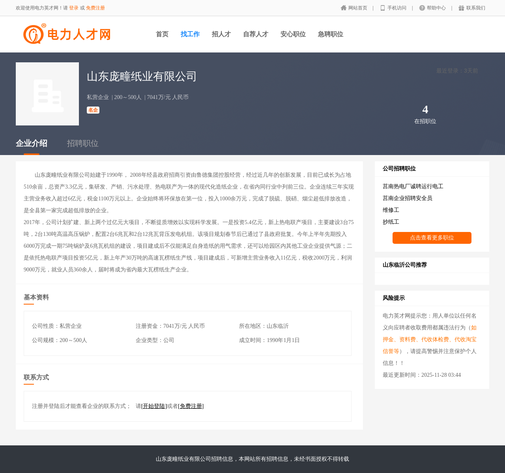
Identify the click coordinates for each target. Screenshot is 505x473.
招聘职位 (83, 143)
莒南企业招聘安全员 (407, 198)
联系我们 (475, 8)
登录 (74, 8)
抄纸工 (391, 222)
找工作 (190, 34)
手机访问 (397, 8)
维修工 (391, 210)
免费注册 (95, 8)
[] (154, 406)
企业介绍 (31, 143)
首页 (162, 34)
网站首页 (358, 8)
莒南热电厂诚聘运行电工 (413, 186)
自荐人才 (255, 34)
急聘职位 (330, 34)
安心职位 (293, 34)
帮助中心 (437, 8)
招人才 (221, 34)
